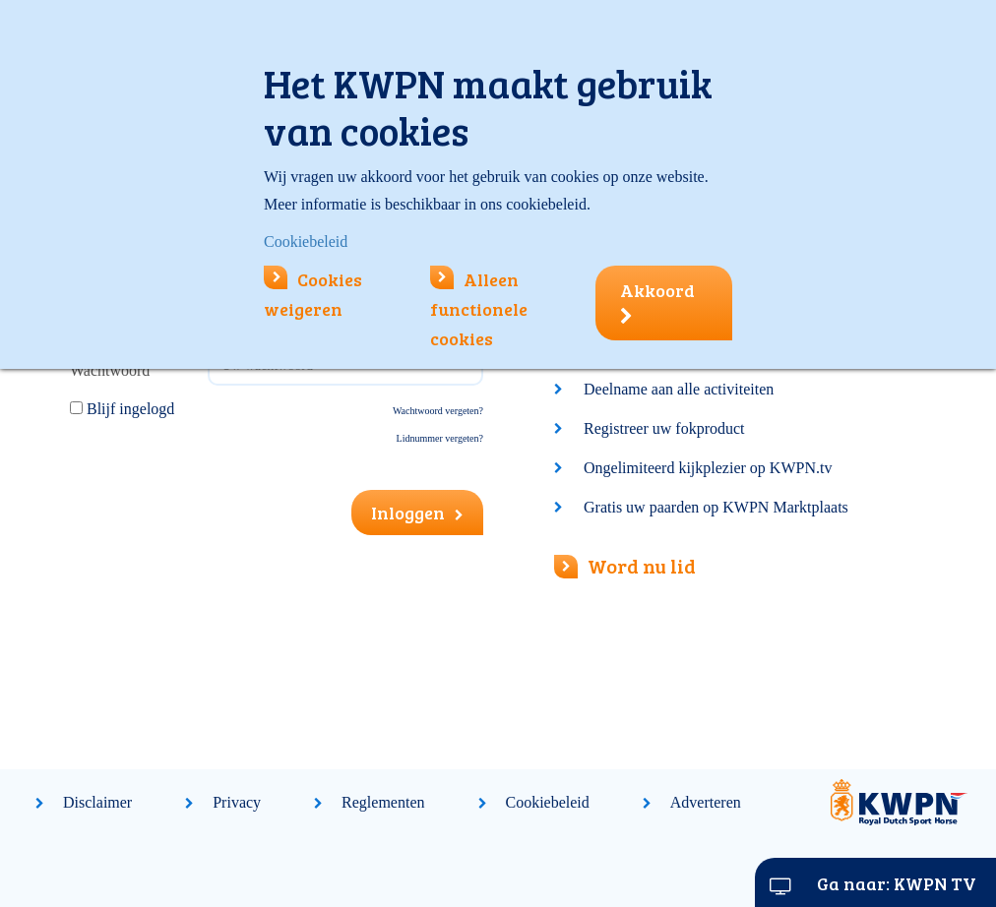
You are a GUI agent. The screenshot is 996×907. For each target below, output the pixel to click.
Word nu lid (625, 565)
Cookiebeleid (548, 802)
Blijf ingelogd (130, 408)
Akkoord (657, 302)
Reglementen (383, 802)
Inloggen (417, 512)
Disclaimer (97, 802)
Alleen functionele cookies (479, 309)
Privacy (237, 802)
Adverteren (705, 802)
